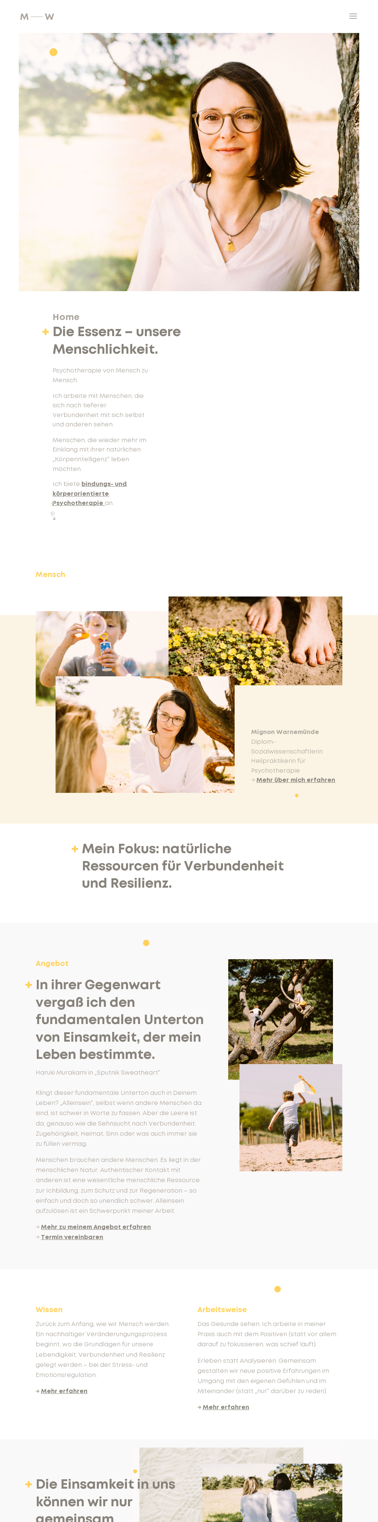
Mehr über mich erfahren (295, 780)
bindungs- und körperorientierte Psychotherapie (90, 493)
